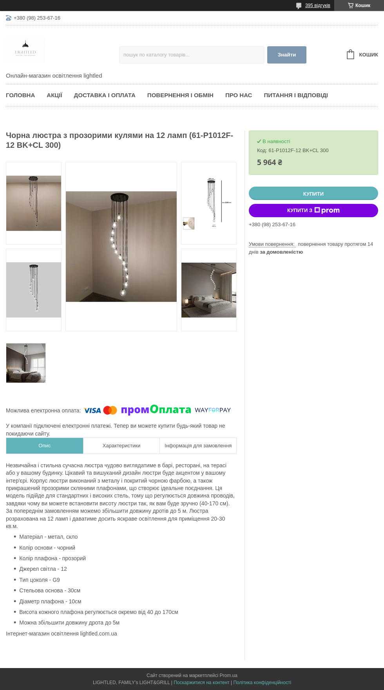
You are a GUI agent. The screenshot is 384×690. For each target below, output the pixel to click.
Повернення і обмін (180, 95)
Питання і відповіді (296, 95)
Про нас (238, 95)
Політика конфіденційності (262, 682)
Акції (54, 95)
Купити (313, 194)
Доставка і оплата (105, 95)
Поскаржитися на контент (201, 682)
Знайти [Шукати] (287, 55)
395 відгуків (317, 5)
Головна (20, 95)
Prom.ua (228, 675)
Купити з (313, 210)
